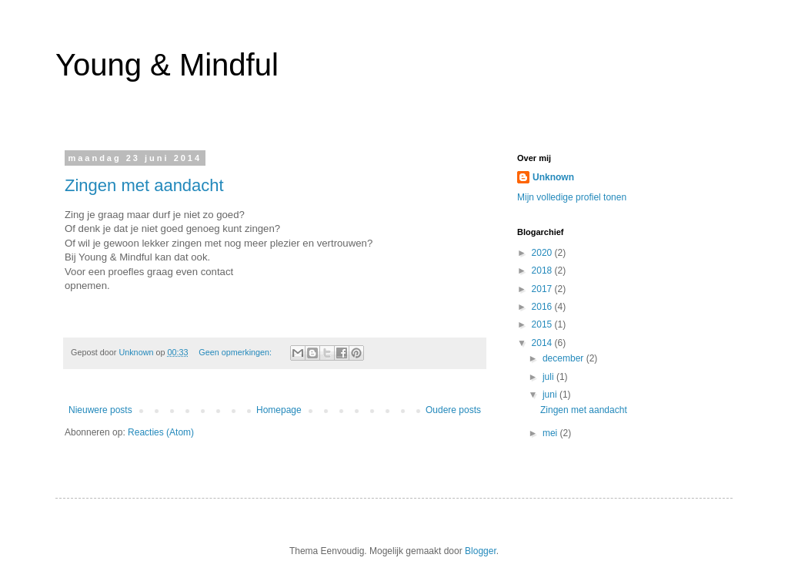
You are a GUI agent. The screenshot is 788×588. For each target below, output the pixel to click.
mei (551, 433)
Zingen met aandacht (144, 185)
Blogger (480, 551)
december (564, 358)
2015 (543, 324)
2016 (543, 306)
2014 (543, 343)
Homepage (279, 410)
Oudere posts (453, 410)
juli (549, 376)
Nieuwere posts (100, 410)
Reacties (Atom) (161, 432)
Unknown (553, 177)
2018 (543, 270)
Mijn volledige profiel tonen (571, 197)
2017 (543, 289)
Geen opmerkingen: (236, 352)
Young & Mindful (167, 65)
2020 (543, 252)
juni (551, 394)
